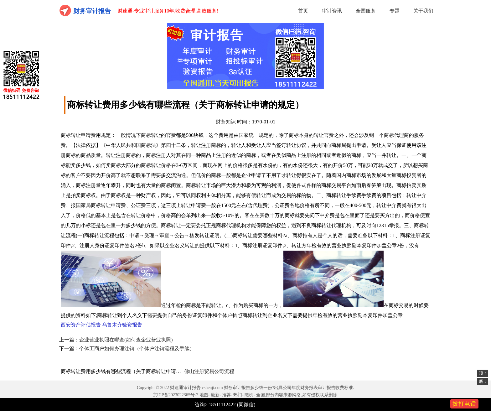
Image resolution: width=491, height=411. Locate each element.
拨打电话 (464, 404)
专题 (395, 10)
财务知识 (226, 121)
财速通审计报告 (185, 387)
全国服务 (366, 10)
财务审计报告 (92, 11)
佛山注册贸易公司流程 (209, 371)
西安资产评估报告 (81, 324)
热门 (237, 395)
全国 (260, 395)
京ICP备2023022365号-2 (175, 395)
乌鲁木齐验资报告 (122, 324)
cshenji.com (212, 387)
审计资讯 (332, 10)
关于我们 (423, 10)
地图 (203, 395)
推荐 (226, 395)
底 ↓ (483, 381)
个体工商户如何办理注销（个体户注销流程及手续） (136, 348)
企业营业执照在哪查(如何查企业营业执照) (126, 339)
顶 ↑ (483, 373)
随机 (249, 395)
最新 (215, 395)
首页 (303, 10)
